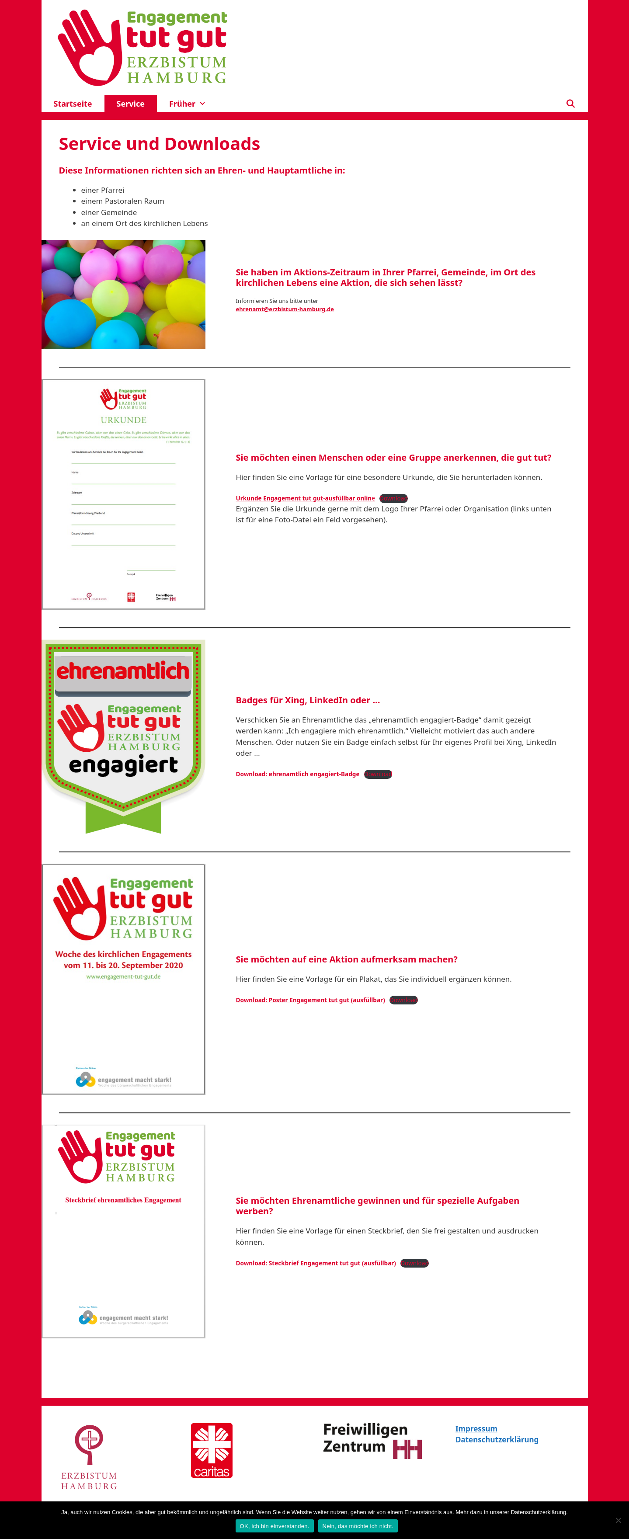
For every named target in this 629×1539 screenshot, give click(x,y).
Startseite (73, 103)
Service (131, 103)
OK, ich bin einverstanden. (274, 1526)
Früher (194, 103)
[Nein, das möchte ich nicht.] (618, 1520)
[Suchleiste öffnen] (570, 103)
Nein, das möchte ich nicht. (358, 1526)
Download (393, 498)
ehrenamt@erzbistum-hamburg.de (285, 309)
